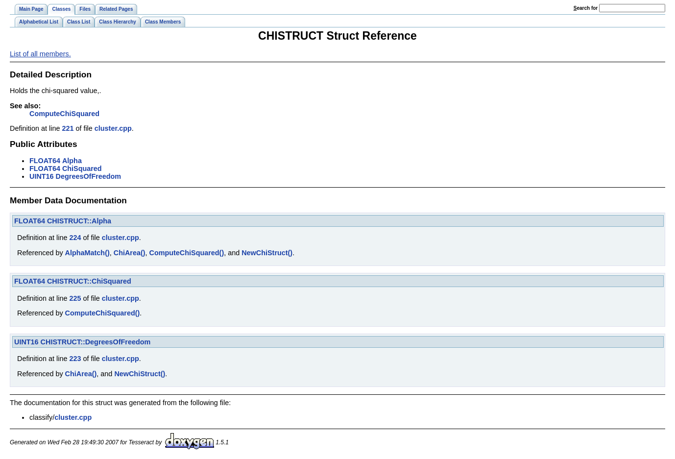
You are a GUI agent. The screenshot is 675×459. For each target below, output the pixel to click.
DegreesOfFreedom (88, 176)
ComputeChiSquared (64, 114)
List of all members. (40, 54)
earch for (585, 8)
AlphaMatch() (87, 253)
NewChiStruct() (266, 253)
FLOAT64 (44, 161)
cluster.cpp (113, 128)
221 (67, 128)
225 (75, 298)
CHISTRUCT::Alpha (79, 221)
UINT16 (41, 176)
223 (75, 358)
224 (75, 238)
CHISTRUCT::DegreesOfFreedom (96, 342)
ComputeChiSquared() (186, 253)
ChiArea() (129, 253)
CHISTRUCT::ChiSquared (89, 281)
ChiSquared (82, 168)
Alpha (72, 161)
